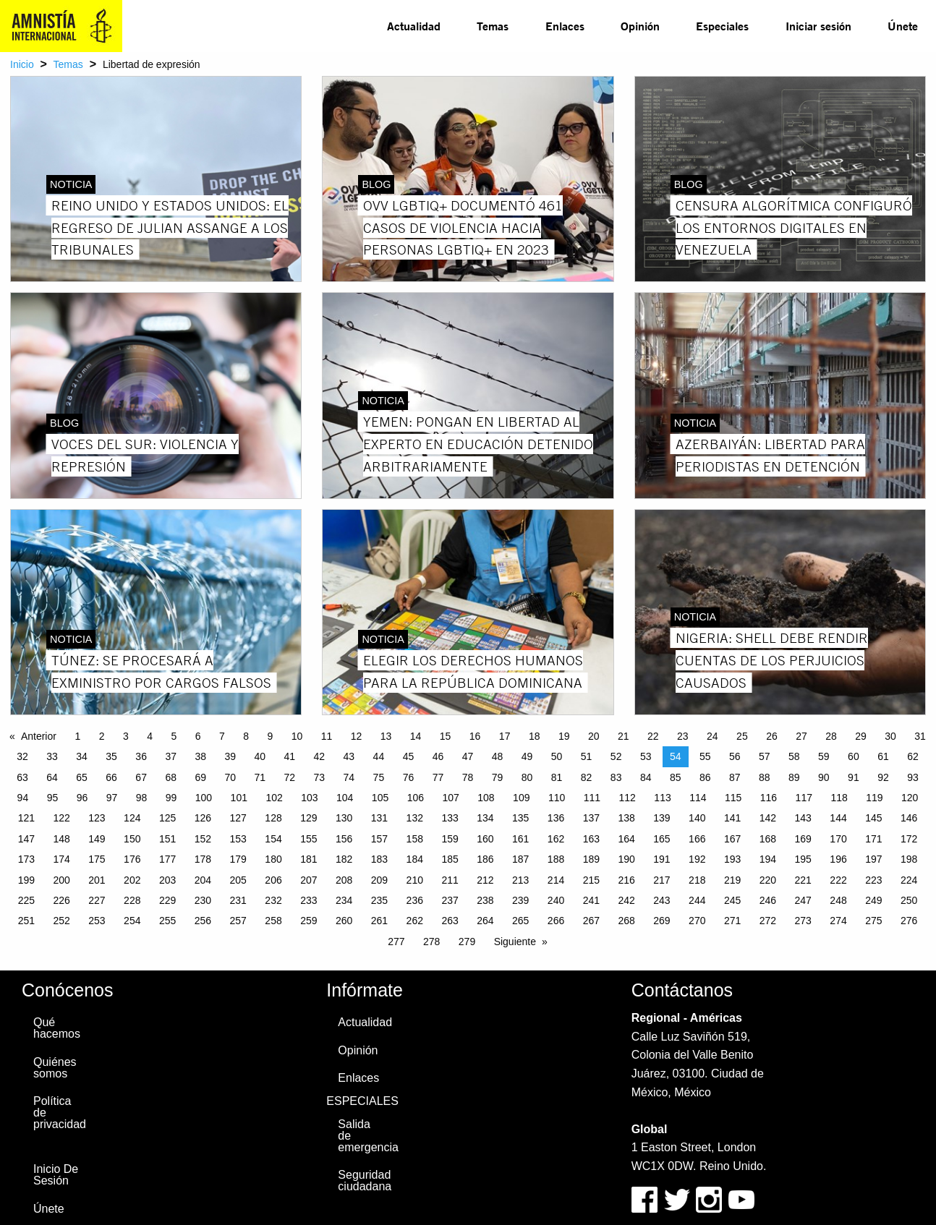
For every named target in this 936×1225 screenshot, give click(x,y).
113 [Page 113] (662, 797)
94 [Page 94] (23, 797)
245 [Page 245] (732, 900)
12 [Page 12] (356, 736)
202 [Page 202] (132, 880)
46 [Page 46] (438, 756)
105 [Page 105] (380, 797)
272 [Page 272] (768, 920)
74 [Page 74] (349, 777)
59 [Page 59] (824, 756)
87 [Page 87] (735, 777)
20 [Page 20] (594, 736)
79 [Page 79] (497, 777)
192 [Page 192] (697, 859)
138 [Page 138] (626, 818)
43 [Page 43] (349, 756)
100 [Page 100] (203, 797)
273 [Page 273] (803, 920)
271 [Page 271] (732, 920)
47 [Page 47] (468, 756)
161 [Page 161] (520, 839)
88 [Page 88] (764, 777)
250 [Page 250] (909, 900)
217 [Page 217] (661, 880)
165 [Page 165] (661, 839)
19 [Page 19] (564, 736)
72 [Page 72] (290, 777)
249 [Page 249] (873, 900)
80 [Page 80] (527, 777)
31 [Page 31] (920, 736)
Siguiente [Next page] (515, 941)
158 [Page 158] (415, 839)
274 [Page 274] (838, 920)
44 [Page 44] (379, 756)
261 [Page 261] (379, 920)
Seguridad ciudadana (364, 1180)
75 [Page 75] (379, 777)
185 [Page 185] (449, 859)
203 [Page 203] (167, 880)
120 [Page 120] (909, 797)
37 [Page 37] (170, 756)
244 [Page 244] (697, 900)
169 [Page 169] (803, 839)
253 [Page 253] (96, 920)
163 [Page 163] (591, 839)
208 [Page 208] (344, 880)
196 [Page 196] (838, 859)
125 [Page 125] (167, 818)
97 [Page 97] (112, 797)
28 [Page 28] (831, 736)
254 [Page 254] (132, 920)
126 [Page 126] (203, 818)
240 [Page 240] (556, 900)
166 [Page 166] (697, 839)
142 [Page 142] (768, 818)
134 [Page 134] (485, 818)
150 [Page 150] (132, 839)
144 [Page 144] (838, 818)
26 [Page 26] (772, 736)
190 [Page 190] (626, 859)
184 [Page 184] (415, 859)
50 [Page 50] (557, 756)
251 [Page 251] (26, 920)
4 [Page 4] (150, 736)
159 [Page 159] (449, 839)
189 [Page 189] (591, 859)
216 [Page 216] (626, 880)
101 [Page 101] (239, 797)
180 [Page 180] (273, 859)
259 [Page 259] (308, 920)
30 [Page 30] (890, 736)
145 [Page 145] (873, 818)
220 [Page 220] (768, 880)
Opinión (640, 25)
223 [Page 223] (873, 880)
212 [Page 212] (485, 880)
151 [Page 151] (167, 839)
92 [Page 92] (883, 777)
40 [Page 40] (259, 756)
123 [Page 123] (96, 818)
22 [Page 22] (653, 736)
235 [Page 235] (379, 900)
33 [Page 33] (52, 756)
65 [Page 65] (82, 777)
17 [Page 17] (505, 736)
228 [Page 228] (132, 900)
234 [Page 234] (344, 900)
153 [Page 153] (238, 839)
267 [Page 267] (591, 920)
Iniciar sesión (818, 25)
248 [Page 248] (838, 900)
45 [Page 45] (408, 756)
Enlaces (564, 25)
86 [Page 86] (705, 777)
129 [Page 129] (308, 818)
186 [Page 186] (485, 859)
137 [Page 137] (591, 818)
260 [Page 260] (344, 920)
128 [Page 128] (273, 818)
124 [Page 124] (132, 818)
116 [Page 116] (768, 797)
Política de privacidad (59, 1112)
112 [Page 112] (627, 797)
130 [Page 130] (344, 818)
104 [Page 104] (344, 797)
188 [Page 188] (556, 859)
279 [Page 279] (467, 941)
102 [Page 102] (273, 797)
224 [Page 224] (909, 880)
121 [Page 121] (26, 818)
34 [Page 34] (82, 756)
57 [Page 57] (764, 756)
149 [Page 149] (96, 839)
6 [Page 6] (198, 736)
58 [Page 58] (794, 756)
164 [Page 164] (626, 839)
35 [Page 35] (111, 756)
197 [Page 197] (873, 859)
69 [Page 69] (200, 777)
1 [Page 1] (77, 736)
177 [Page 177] (167, 859)
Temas (493, 25)
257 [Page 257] (238, 920)
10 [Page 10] (297, 736)
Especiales (722, 25)
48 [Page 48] (497, 756)
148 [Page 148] (61, 839)
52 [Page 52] (616, 756)
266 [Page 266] (556, 920)
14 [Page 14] (416, 736)
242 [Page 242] (626, 900)
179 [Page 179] (238, 859)
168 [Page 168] (768, 839)
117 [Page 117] (804, 797)
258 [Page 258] (273, 920)
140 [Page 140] (697, 818)
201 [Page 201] (96, 880)
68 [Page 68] (170, 777)
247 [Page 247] (803, 900)
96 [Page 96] (82, 797)
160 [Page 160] (485, 839)
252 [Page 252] (61, 920)
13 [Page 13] (386, 736)
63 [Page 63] (22, 777)
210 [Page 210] (415, 880)
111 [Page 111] (592, 797)
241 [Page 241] (591, 900)
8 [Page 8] (246, 736)
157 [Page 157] (379, 839)
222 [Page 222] (838, 880)
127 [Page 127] (238, 818)
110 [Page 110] (556, 797)
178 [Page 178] (203, 859)
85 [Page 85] (675, 777)
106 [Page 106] (415, 797)
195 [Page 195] (803, 859)
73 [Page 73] (320, 777)
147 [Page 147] (26, 839)
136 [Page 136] (556, 818)
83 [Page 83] (616, 777)
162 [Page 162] (556, 839)
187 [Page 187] (520, 859)
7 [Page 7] (222, 736)
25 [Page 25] (742, 736)
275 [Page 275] (873, 920)
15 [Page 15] (445, 736)
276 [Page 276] (909, 920)
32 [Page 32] (22, 756)
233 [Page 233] (308, 900)
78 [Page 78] (468, 777)
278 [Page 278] (431, 941)
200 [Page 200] (61, 880)
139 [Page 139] (661, 818)
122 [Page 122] (61, 818)
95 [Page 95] (53, 797)
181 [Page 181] (308, 859)
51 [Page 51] (586, 756)
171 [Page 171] (873, 839)
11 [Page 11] (327, 736)
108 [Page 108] (485, 797)
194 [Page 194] (768, 859)
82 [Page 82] (586, 777)
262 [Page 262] (415, 920)
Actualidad (414, 25)
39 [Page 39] (230, 756)
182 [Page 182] (344, 859)
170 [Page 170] (838, 839)
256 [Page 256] (203, 920)
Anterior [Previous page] (38, 736)
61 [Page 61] (883, 756)
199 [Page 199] (26, 880)
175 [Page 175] (96, 859)
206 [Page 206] (273, 880)
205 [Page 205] (238, 880)
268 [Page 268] (626, 920)
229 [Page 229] (167, 900)
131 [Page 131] (379, 818)
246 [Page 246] (768, 900)
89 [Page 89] (794, 777)
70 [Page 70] (230, 777)
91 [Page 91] (853, 777)
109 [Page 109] (521, 797)
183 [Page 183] (379, 859)
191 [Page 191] (661, 859)
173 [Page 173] (26, 859)
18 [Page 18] (534, 736)
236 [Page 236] (415, 900)
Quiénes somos (55, 1068)
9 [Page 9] (270, 736)
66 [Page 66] (111, 777)
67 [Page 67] (141, 777)
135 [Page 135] (520, 818)
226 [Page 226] (61, 900)
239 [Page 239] (520, 900)
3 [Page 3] (126, 736)
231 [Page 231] (238, 900)
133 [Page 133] (449, 818)
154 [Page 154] (273, 839)
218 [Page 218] (697, 880)
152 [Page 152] (203, 839)
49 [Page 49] (527, 756)
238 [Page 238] (485, 900)
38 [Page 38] (200, 756)
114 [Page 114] (697, 797)
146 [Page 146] (909, 818)
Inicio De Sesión (55, 1175)
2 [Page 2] (102, 736)
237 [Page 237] (449, 900)
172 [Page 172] (909, 839)
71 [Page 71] (259, 777)
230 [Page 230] (203, 900)
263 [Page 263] (449, 920)
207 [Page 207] (308, 880)
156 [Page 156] (344, 839)
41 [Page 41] (290, 756)
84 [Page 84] (646, 777)
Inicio (22, 64)
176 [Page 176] (132, 859)
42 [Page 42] (320, 756)
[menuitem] (414, 26)
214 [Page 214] (556, 880)
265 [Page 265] (520, 920)
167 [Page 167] (732, 839)
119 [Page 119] (874, 797)
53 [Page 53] (646, 756)
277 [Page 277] (396, 941)
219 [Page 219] (732, 880)
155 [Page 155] (308, 839)
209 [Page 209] (379, 880)
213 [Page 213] (520, 880)
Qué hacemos (56, 1028)
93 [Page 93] (913, 777)
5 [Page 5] (173, 736)
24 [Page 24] (712, 736)
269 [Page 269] (661, 920)
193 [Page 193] (732, 859)
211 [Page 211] (449, 880)
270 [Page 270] (697, 920)
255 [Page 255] (167, 920)
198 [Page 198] (909, 859)
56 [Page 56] (735, 756)
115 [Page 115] (733, 797)
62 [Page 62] (913, 756)
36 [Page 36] (141, 756)
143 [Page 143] (803, 818)
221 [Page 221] (803, 880)
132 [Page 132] (415, 818)
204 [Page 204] (203, 880)
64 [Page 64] (52, 777)
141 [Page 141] (732, 818)
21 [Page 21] (623, 736)
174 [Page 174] (61, 859)
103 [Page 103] (309, 797)
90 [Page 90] (824, 777)
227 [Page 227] (96, 900)
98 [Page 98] (142, 797)
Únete (903, 25)
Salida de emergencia (367, 1135)
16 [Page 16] (475, 736)
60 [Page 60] (853, 756)
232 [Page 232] (273, 900)
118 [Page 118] (838, 797)
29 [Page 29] (861, 736)
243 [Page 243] (661, 900)
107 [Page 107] (450, 797)
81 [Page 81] (557, 777)
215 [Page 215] (591, 880)
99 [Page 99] (171, 797)
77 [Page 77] (438, 777)
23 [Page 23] (683, 736)
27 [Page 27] (801, 736)
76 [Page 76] (408, 777)
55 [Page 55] (705, 756)
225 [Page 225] (26, 900)
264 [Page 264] (485, 920)
